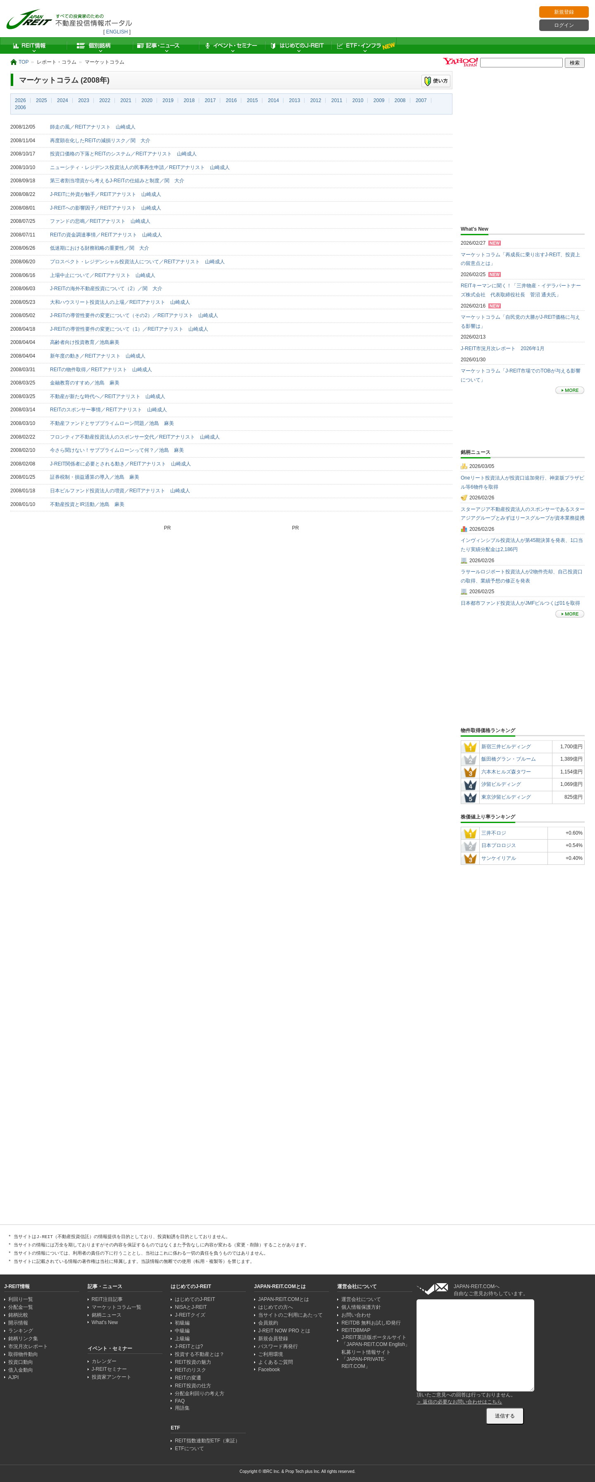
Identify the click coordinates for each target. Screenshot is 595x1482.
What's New (105, 1322)
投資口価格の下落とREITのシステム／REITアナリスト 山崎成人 (123, 154)
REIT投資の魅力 (193, 1362)
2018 (189, 100)
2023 (83, 100)
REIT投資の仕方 (193, 1386)
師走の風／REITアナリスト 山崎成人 (93, 127)
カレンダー (104, 1361)
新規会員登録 (273, 1338)
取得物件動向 (23, 1354)
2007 (421, 100)
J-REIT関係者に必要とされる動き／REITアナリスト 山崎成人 (120, 464)
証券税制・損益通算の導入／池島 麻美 (94, 477)
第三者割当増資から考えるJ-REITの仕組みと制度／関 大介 (117, 181)
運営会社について (361, 1299)
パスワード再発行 (278, 1346)
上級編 (182, 1338)
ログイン (564, 25)
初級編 (182, 1323)
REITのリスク (190, 1370)
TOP (24, 62)
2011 (337, 100)
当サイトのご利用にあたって (290, 1315)
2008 (400, 100)
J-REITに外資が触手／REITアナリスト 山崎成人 (105, 194)
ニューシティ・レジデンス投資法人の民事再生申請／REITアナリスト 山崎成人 (140, 167)
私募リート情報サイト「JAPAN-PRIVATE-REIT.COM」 (366, 1359)
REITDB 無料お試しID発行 (370, 1323)
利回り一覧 (20, 1299)
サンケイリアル (498, 858)
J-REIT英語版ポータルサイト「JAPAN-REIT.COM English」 (375, 1340)
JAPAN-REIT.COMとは (283, 1299)
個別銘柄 (99, 45)
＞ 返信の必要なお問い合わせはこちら (459, 1402)
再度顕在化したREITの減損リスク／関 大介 (100, 140)
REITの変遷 (188, 1378)
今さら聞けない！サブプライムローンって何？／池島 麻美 (117, 450)
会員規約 (268, 1323)
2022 (104, 100)
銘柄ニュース (106, 1315)
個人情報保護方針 (361, 1307)
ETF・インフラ (364, 45)
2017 (210, 100)
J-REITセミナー (109, 1369)
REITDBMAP (355, 1330)
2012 (315, 100)
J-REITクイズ (190, 1315)
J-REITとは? (189, 1346)
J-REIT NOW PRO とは (284, 1331)
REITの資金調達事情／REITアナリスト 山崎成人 (106, 235)
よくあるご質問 (275, 1362)
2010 (358, 100)
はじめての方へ (275, 1307)
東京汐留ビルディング (506, 797)
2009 (379, 100)
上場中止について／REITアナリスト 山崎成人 (102, 275)
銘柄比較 (18, 1315)
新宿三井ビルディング (506, 746)
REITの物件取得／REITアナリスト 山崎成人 (101, 369)
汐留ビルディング (501, 784)
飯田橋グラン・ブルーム (508, 759)
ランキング (20, 1331)
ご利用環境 (270, 1354)
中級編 (182, 1331)
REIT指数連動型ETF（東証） (207, 1441)
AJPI (13, 1377)
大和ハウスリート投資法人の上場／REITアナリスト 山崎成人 (120, 302)
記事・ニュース (165, 45)
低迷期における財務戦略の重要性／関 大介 (99, 248)
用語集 (182, 1408)
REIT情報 (33, 45)
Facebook (269, 1369)
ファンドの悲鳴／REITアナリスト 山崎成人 (100, 221)
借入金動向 (20, 1370)
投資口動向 (20, 1362)
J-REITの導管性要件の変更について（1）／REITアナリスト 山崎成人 (129, 329)
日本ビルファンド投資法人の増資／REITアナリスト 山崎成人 (120, 491)
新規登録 (564, 12)
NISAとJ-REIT (191, 1307)
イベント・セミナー (231, 45)
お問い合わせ (356, 1315)
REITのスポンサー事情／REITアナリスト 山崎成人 (108, 410)
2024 (62, 100)
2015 (252, 100)
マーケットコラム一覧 (116, 1307)
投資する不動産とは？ (199, 1354)
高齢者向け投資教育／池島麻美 (84, 342)
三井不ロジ (493, 833)
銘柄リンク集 (23, 1338)
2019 (168, 100)
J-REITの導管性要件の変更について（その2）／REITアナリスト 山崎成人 (134, 315)
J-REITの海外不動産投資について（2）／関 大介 (106, 288)
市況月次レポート (28, 1346)
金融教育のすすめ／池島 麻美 (84, 383)
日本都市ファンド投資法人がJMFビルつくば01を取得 (520, 603)
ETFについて (189, 1448)
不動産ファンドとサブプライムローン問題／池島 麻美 (112, 423)
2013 (294, 100)
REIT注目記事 (107, 1299)
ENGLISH (117, 32)
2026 (20, 100)
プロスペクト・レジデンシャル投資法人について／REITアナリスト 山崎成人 (137, 262)
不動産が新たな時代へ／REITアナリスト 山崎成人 (107, 396)
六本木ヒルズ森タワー (506, 772)
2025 (41, 100)
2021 (125, 100)
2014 (273, 100)
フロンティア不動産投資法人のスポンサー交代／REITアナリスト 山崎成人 (135, 437)
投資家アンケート (111, 1377)
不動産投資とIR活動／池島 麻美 (87, 504)
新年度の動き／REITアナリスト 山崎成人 (97, 356)
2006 (20, 107)
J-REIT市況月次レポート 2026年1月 (503, 348)
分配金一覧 (20, 1307)
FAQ (180, 1401)
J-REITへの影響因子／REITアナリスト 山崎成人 (105, 208)
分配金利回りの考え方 (199, 1393)
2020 (146, 100)
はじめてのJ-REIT (297, 45)
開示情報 (18, 1323)
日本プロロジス (498, 845)
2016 (231, 100)
